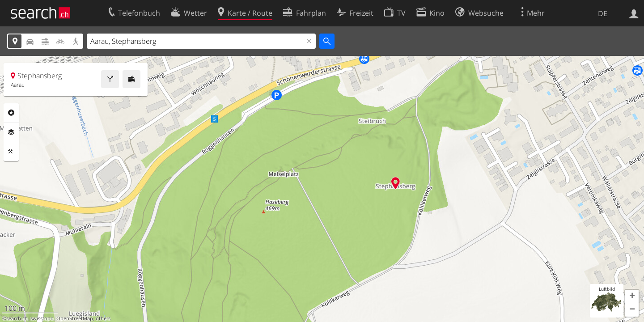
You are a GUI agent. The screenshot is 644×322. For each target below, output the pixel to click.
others (103, 318)
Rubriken (11, 112)
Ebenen (11, 132)
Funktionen (11, 151)
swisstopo (42, 318)
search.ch (17, 318)
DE (602, 13)
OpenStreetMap (74, 318)
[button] (632, 296)
